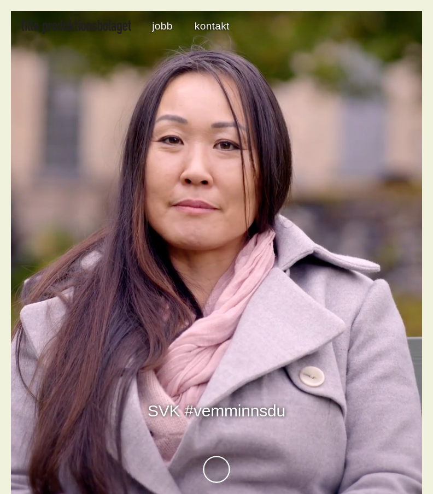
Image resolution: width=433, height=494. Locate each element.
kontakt (212, 26)
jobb (162, 26)
